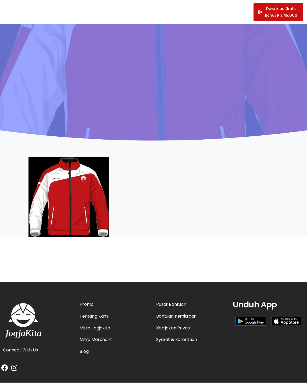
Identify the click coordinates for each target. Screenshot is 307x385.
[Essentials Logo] (23, 321)
